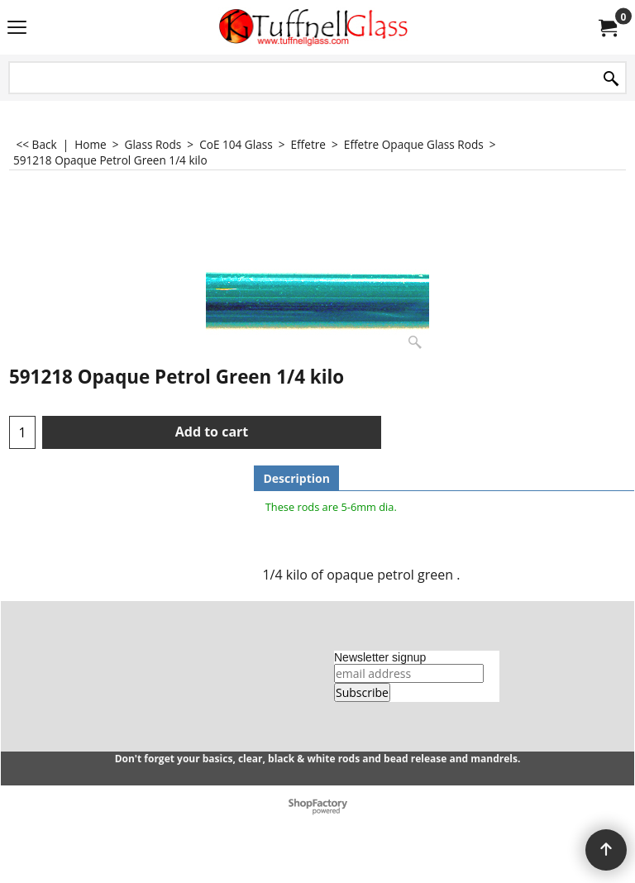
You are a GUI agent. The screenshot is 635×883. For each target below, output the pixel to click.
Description (296, 478)
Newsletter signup (380, 657)
